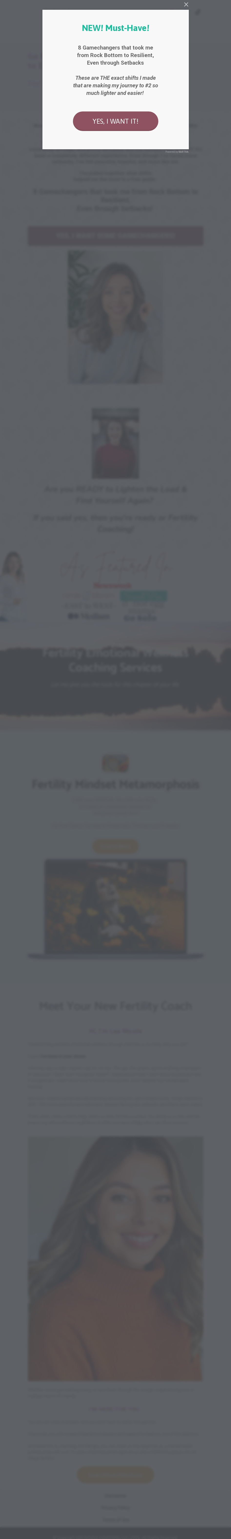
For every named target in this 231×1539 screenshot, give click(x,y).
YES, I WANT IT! (115, 121)
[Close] (186, 4)
